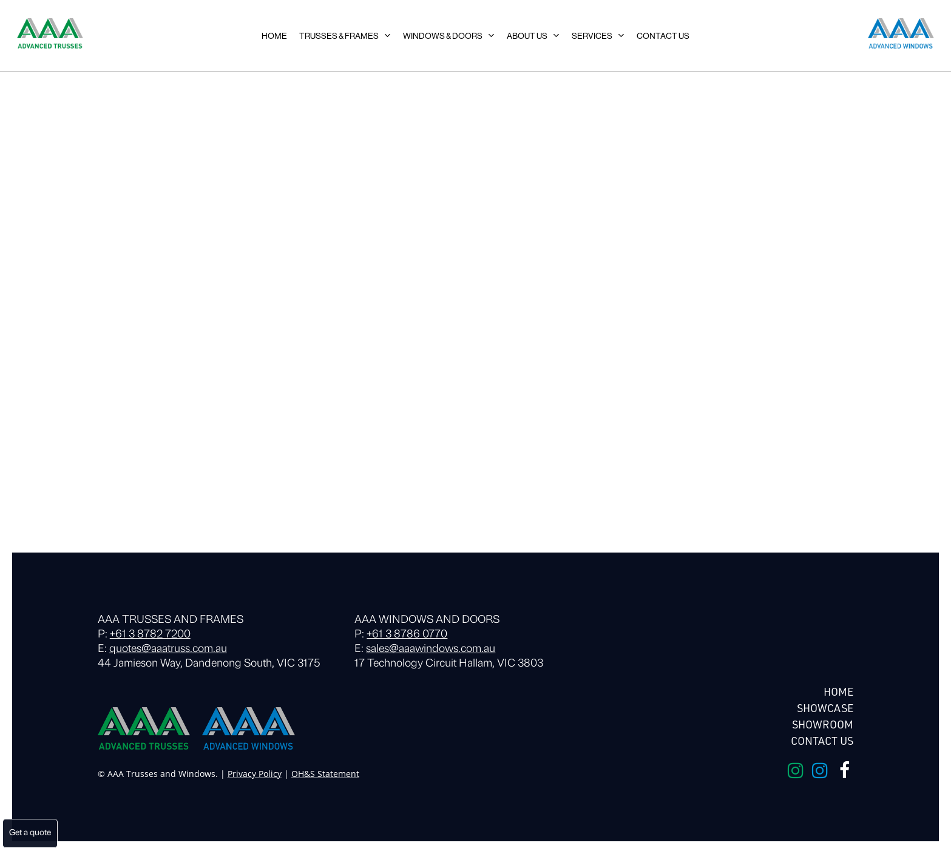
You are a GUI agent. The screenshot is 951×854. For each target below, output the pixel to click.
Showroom (822, 724)
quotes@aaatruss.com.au (168, 649)
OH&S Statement (325, 773)
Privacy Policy (255, 773)
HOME (838, 691)
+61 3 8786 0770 (407, 634)
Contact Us (822, 740)
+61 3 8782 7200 (150, 634)
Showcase (825, 708)
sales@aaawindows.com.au (430, 649)
